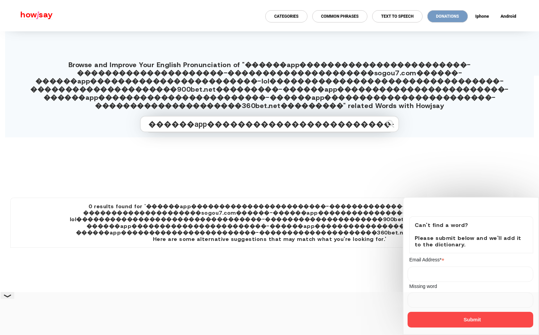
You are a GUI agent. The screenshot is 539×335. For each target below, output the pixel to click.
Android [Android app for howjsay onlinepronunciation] (508, 16)
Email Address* (426, 260)
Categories (286, 16)
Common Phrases (340, 16)
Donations (447, 16)
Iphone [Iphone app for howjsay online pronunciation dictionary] (482, 16)
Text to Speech (397, 16)
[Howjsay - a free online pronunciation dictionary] (26, 16)
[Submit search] (390, 124)
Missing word (423, 286)
